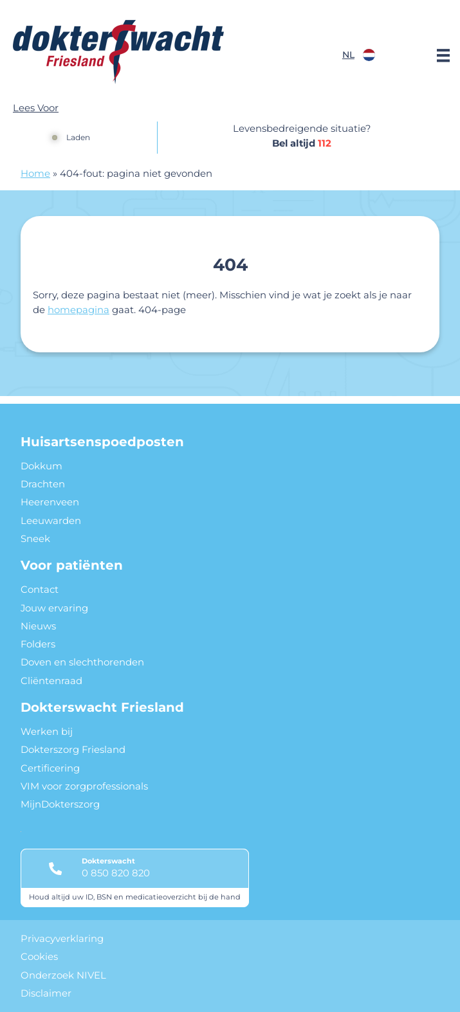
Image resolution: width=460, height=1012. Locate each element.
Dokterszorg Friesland (73, 749)
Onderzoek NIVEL (63, 975)
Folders (38, 644)
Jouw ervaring (54, 608)
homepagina (78, 310)
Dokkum (41, 466)
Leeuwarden (51, 521)
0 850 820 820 (116, 873)
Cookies (39, 956)
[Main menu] (443, 55)
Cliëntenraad (51, 681)
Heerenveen (50, 502)
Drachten (43, 484)
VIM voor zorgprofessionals (84, 786)
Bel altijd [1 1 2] (301, 143)
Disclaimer (46, 993)
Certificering (50, 768)
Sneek (35, 539)
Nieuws (38, 626)
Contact (40, 589)
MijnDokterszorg (60, 804)
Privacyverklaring (62, 938)
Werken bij (47, 731)
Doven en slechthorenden (82, 662)
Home (35, 173)
